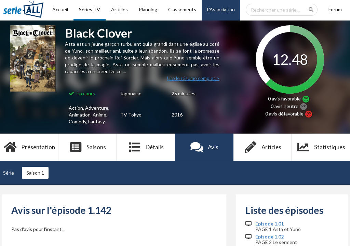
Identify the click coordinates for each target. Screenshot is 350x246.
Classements (182, 9)
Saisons (87, 147)
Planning (148, 9)
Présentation (29, 147)
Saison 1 (35, 173)
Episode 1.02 (269, 237)
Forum (335, 9)
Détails (146, 147)
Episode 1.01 (269, 224)
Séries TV (89, 9)
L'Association (221, 9)
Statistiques (320, 147)
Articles (119, 9)
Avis (204, 147)
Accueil (60, 9)
